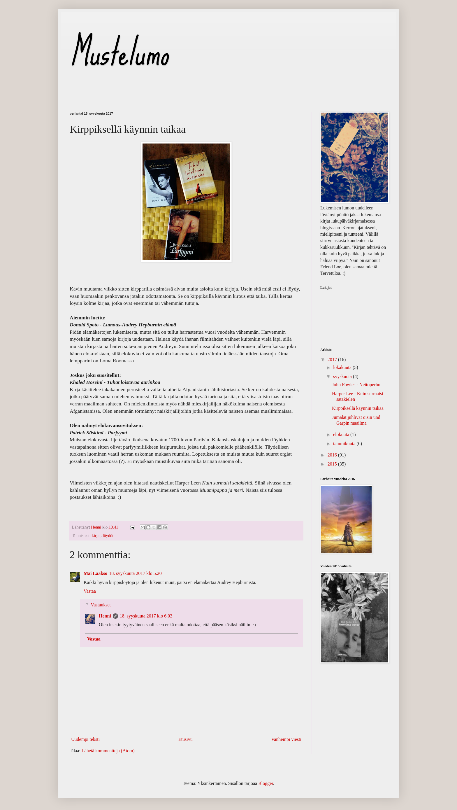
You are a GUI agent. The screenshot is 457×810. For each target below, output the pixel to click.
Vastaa (90, 591)
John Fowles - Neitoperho (356, 384)
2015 (333, 463)
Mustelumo (119, 52)
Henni (105, 615)
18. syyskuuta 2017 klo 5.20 (135, 573)
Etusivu (185, 739)
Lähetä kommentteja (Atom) (108, 750)
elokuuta (341, 434)
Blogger (265, 783)
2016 (333, 454)
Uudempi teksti (85, 739)
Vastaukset (101, 604)
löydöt (108, 535)
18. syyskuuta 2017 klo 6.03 (146, 615)
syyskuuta (343, 376)
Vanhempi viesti (286, 739)
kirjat (96, 535)
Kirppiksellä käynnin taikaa (358, 408)
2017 (333, 359)
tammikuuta (344, 443)
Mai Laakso (95, 573)
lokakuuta (343, 367)
